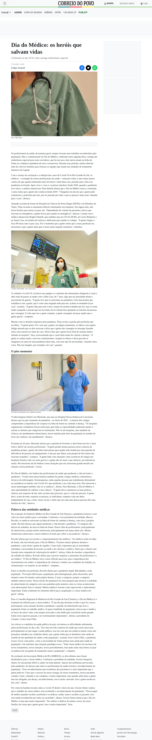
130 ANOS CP (69, 12)
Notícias (41, 732)
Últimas (14, 729)
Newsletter (16, 732)
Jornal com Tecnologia (127, 732)
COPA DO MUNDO (33, 12)
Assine (110, 3)
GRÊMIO (48, 12)
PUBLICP (82, 12)
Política (41, 736)
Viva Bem (121, 736)
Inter (93, 729)
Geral (4, 12)
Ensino (67, 736)
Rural (66, 729)
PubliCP (14, 736)
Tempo (67, 732)
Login (145, 3)
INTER (58, 12)
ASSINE (18, 12)
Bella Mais (95, 736)
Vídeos (41, 729)
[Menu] (4, 3)
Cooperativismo (124, 729)
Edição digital (128, 3)
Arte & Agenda (97, 732)
